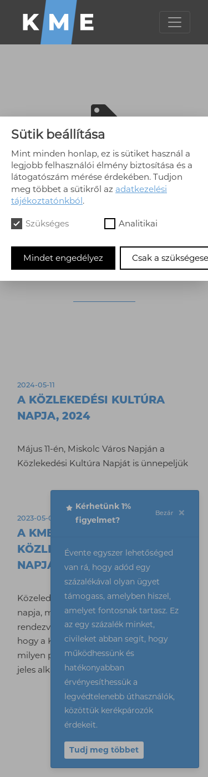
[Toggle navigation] (174, 22)
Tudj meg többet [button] (104, 750)
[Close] (181, 513)
